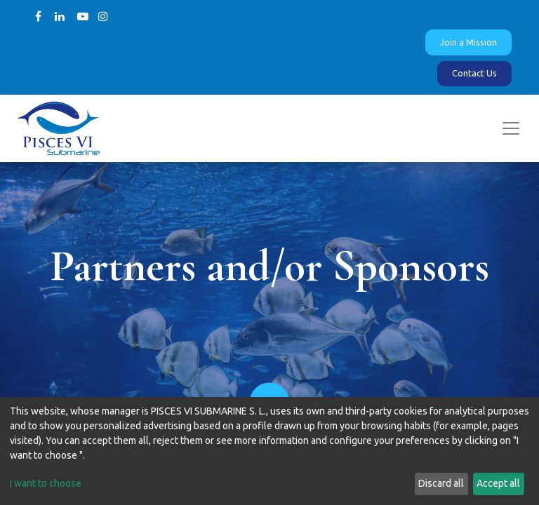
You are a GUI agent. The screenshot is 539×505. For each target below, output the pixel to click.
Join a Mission (468, 42)
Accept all (498, 483)
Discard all (441, 483)
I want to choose (45, 483)
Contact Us (474, 73)
